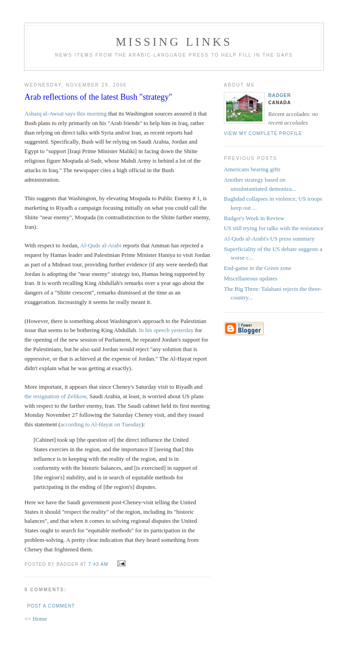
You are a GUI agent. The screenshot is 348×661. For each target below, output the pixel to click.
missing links (174, 41)
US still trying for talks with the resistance (274, 228)
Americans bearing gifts (252, 169)
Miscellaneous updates (250, 278)
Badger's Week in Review (254, 218)
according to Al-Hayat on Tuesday (100, 424)
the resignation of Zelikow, (56, 396)
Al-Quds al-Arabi (100, 245)
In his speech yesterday (166, 330)
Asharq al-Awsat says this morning (65, 113)
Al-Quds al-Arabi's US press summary (269, 238)
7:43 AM (98, 564)
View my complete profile (263, 133)
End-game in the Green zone (257, 268)
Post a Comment (51, 605)
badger (279, 95)
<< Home (35, 618)
